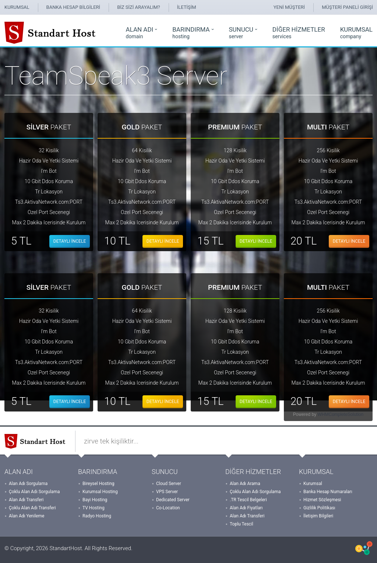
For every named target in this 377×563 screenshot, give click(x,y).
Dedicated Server (173, 499)
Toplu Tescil (241, 524)
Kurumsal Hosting (100, 491)
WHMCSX (364, 548)
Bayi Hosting (94, 499)
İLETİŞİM (186, 7)
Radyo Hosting (96, 516)
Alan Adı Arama (245, 483)
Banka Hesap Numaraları (327, 491)
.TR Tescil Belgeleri (248, 499)
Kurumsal (312, 483)
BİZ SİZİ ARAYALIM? (138, 7)
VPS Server (167, 491)
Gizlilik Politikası (319, 507)
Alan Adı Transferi (26, 499)
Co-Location (168, 507)
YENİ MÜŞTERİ (289, 7)
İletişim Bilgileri (318, 516)
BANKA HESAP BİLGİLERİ (73, 7)
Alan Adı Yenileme (26, 516)
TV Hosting (93, 507)
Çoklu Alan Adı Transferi (32, 507)
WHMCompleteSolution (340, 414)
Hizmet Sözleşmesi (322, 499)
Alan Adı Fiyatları (246, 507)
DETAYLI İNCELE (69, 241)
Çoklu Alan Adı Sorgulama (34, 491)
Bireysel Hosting (98, 483)
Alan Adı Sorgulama (28, 483)
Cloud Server (168, 483)
